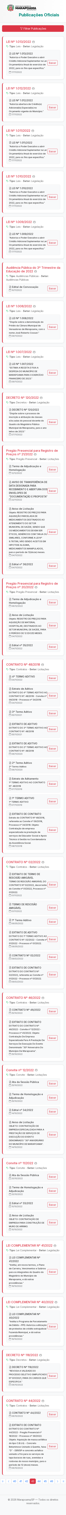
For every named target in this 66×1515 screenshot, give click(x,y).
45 (45, 1481)
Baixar (52, 62)
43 (32, 1481)
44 (39, 1481)
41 (20, 1481)
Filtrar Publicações (33, 28)
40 (14, 1481)
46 (51, 1481)
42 (26, 1481)
